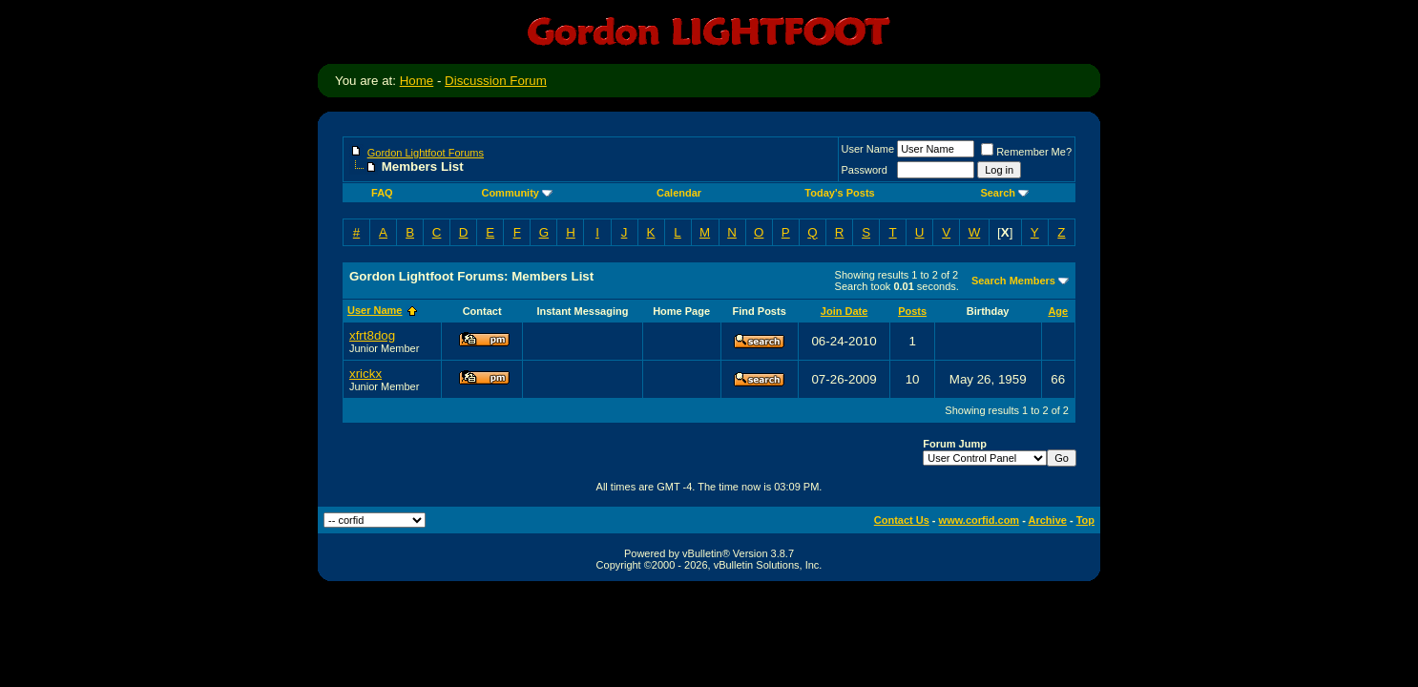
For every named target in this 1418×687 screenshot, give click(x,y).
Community (517, 192)
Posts (912, 311)
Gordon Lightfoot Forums (425, 152)
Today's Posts (839, 192)
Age (1058, 311)
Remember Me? (1026, 151)
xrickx (365, 373)
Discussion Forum (496, 80)
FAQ (382, 192)
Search (1004, 192)
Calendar (679, 192)
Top (1085, 520)
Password (864, 170)
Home (417, 80)
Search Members (1013, 280)
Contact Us (901, 520)
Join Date (844, 311)
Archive (1048, 520)
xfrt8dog (372, 335)
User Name (868, 149)
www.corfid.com (979, 520)
